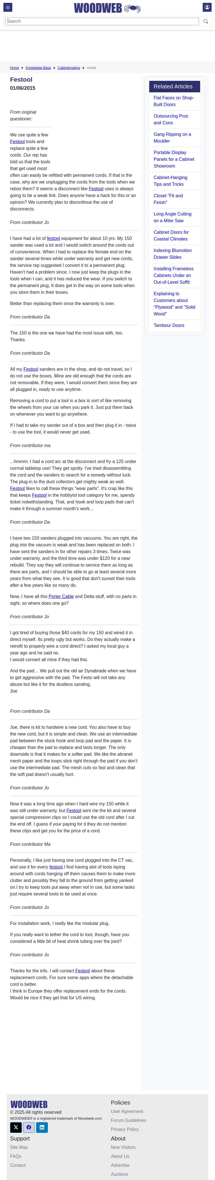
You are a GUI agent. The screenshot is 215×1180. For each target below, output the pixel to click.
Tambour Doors (169, 325)
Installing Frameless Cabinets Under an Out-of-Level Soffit (173, 275)
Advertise (120, 1165)
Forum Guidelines (128, 1120)
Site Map (19, 1147)
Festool (17, 141)
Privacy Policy (125, 1129)
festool (53, 238)
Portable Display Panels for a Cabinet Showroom (174, 159)
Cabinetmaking (69, 68)
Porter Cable (61, 596)
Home (14, 68)
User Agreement (127, 1111)
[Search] (102, 21)
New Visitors (123, 1147)
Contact (17, 1165)
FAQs (15, 1156)
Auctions (119, 1174)
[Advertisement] (112, 46)
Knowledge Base (38, 68)
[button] (16, 1127)
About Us (120, 1156)
